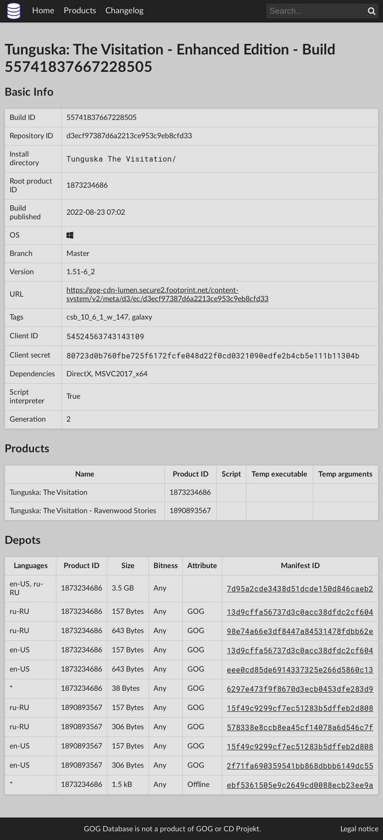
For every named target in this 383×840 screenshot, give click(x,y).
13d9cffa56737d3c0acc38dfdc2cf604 (300, 612)
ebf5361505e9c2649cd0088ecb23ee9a (300, 785)
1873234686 (87, 185)
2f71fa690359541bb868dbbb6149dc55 (300, 765)
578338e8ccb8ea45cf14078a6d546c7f (300, 727)
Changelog (124, 11)
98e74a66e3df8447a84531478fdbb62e (300, 631)
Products (80, 11)
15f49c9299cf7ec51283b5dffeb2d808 (300, 708)
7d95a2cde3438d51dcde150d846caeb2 (300, 588)
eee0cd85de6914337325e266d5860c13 (300, 669)
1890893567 (190, 511)
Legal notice (359, 829)
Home (43, 11)
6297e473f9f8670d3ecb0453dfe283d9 (300, 689)
